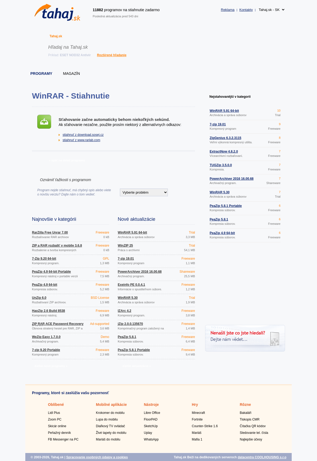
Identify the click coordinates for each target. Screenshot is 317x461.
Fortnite (197, 419)
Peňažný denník (59, 433)
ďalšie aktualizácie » (137, 366)
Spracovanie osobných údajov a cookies (97, 457)
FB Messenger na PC (63, 439)
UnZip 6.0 (39, 298)
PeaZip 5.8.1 (127, 337)
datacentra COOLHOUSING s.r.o (262, 457)
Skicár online (57, 426)
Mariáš (196, 433)
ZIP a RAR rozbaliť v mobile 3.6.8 (57, 245)
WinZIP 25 (125, 245)
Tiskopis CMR (249, 419)
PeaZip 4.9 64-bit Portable (51, 272)
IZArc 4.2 (124, 311)
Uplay (148, 433)
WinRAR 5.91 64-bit (132, 232)
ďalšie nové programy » (50, 366)
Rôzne (245, 404)
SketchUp (151, 426)
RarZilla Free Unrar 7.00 (50, 232)
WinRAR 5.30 (128, 298)
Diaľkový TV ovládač (110, 426)
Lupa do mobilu (107, 419)
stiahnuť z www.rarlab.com (81, 140)
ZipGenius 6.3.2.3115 (225, 138)
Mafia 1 (197, 439)
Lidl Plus (54, 413)
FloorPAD (150, 419)
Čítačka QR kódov (253, 426)
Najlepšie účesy (251, 439)
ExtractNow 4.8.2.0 (224, 151)
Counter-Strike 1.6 (205, 426)
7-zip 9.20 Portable (46, 350)
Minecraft (198, 413)
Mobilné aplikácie (111, 404)
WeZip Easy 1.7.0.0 (46, 337)
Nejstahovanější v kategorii (230, 97)
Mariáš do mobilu (108, 439)
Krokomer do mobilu (110, 413)
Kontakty (246, 10)
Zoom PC (55, 419)
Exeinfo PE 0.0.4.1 (131, 285)
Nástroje (151, 404)
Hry (195, 404)
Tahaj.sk (56, 36)
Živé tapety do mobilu (111, 433)
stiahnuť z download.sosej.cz (83, 135)
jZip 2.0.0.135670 (130, 324)
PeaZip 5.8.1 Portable (134, 350)
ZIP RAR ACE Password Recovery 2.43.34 (57, 325)
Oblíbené (56, 404)
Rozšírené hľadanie (112, 55)
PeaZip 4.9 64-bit (44, 285)
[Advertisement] (245, 284)
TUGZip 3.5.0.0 (221, 165)
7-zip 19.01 (126, 258)
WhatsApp (151, 439)
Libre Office (152, 413)
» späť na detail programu (67, 160)
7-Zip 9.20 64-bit (44, 258)
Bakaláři (245, 413)
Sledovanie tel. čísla (254, 433)
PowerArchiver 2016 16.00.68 (140, 272)
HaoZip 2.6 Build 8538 (48, 311)
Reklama (227, 10)
